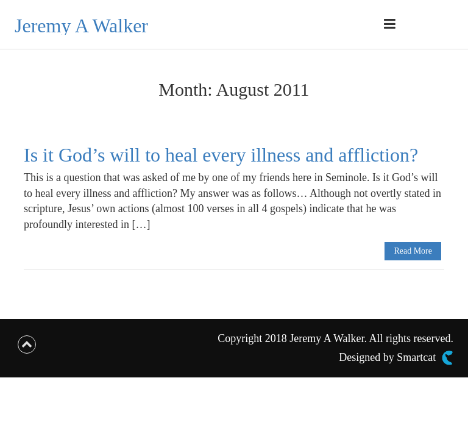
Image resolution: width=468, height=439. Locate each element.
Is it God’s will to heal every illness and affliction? (221, 155)
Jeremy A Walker (81, 26)
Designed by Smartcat (396, 358)
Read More (413, 250)
